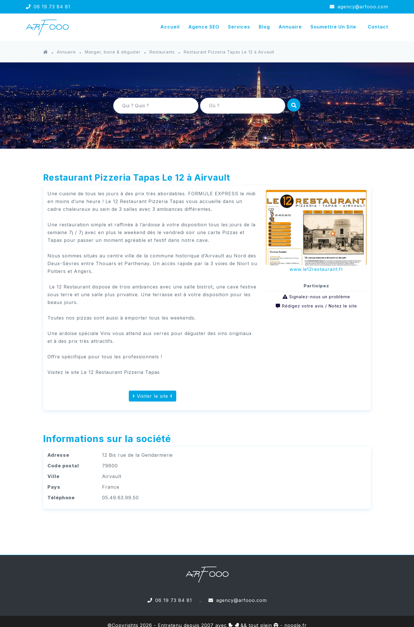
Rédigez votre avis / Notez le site (319, 306)
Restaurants (162, 51)
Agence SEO (203, 27)
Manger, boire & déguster (113, 51)
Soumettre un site (333, 27)
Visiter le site (152, 396)
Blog (264, 27)
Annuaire (290, 27)
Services (239, 27)
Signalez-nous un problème (319, 296)
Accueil (170, 27)
